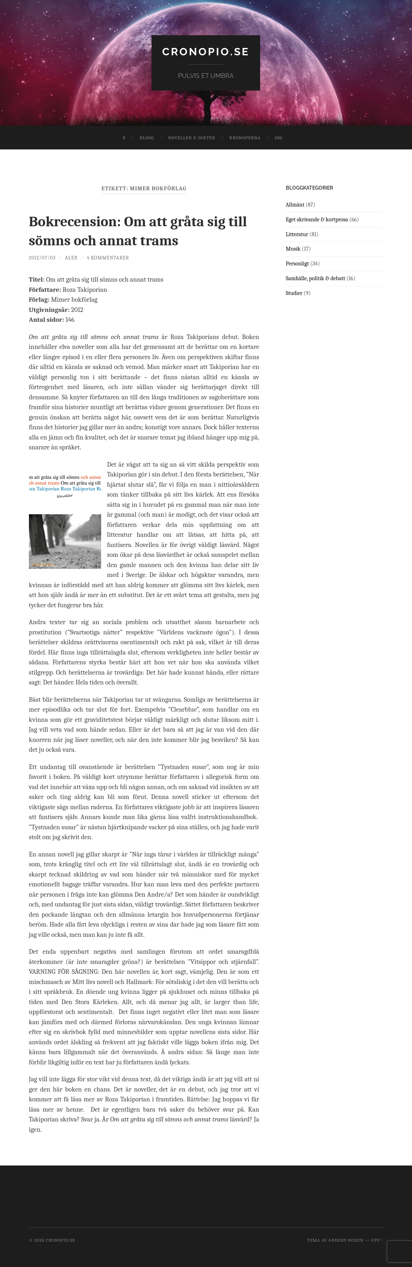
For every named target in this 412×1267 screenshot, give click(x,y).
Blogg (147, 137)
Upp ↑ (377, 1240)
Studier (294, 293)
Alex (72, 257)
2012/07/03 (43, 257)
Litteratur (297, 234)
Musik (293, 249)
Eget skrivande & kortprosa (317, 219)
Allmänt (295, 204)
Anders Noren (346, 1240)
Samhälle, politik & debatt (315, 278)
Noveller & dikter (191, 137)
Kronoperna (245, 137)
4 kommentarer (110, 257)
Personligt (297, 263)
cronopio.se (205, 51)
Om (278, 137)
